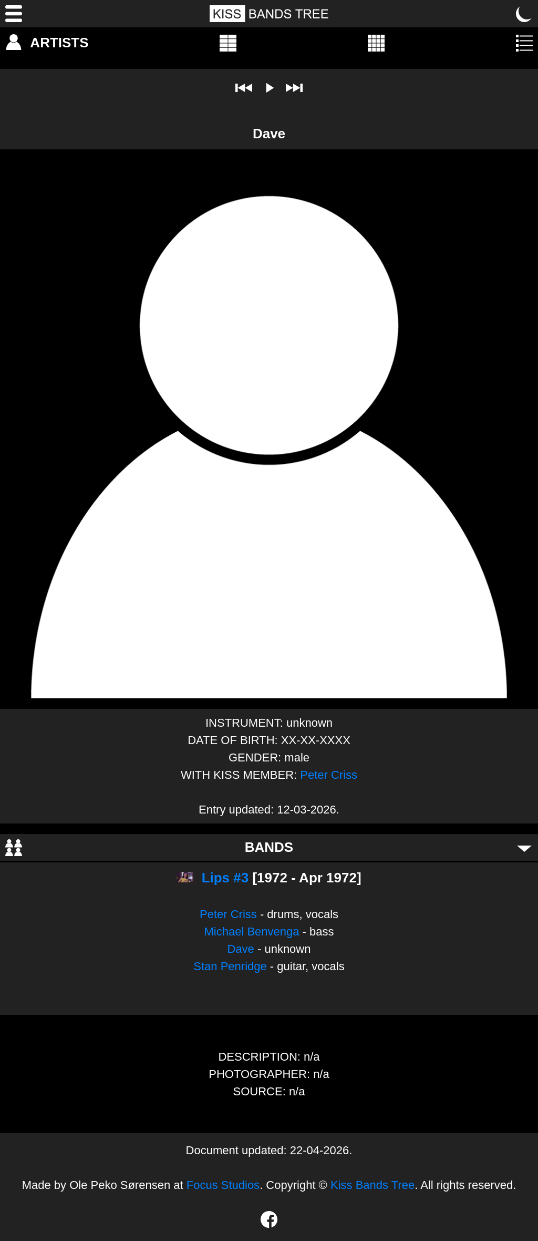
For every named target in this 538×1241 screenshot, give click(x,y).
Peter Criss (328, 774)
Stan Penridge (229, 966)
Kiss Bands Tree (372, 1185)
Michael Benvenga (251, 931)
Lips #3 (225, 878)
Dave (240, 948)
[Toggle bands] (524, 847)
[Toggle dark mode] (524, 13)
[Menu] (13, 13)
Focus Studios (223, 1185)
